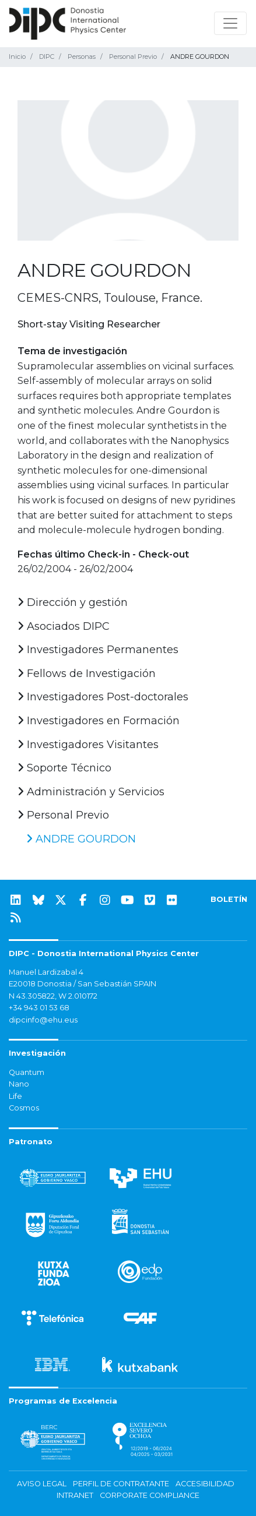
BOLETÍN (229, 899)
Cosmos (24, 1107)
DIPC (46, 56)
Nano (19, 1084)
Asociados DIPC (63, 626)
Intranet (75, 1495)
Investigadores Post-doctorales (102, 696)
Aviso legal (41, 1483)
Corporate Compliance (149, 1495)
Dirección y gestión (72, 602)
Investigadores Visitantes (88, 744)
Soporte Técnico (64, 767)
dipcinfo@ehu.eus (43, 1020)
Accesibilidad (205, 1483)
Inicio (17, 56)
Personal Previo (133, 56)
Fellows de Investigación (86, 673)
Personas (82, 56)
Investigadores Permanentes (97, 649)
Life (15, 1096)
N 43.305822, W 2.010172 (53, 996)
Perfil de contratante (121, 1483)
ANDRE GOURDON (81, 839)
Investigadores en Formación (98, 720)
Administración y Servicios (90, 791)
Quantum (26, 1072)
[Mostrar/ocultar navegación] (230, 23)
